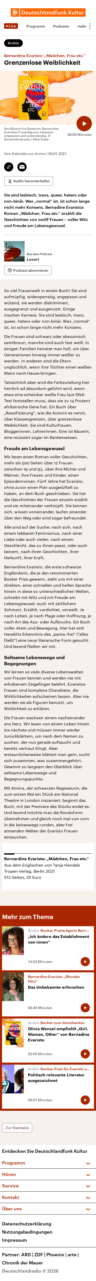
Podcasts (61, 26)
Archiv (13, 43)
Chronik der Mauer (22, 1262)
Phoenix (57, 1254)
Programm (35, 26)
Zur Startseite (17, 1128)
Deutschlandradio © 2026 (30, 1271)
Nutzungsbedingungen (27, 1232)
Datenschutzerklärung (26, 1223)
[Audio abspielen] (84, 123)
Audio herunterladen (31, 181)
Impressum (14, 1240)
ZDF (40, 1254)
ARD (27, 1254)
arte (74, 1254)
